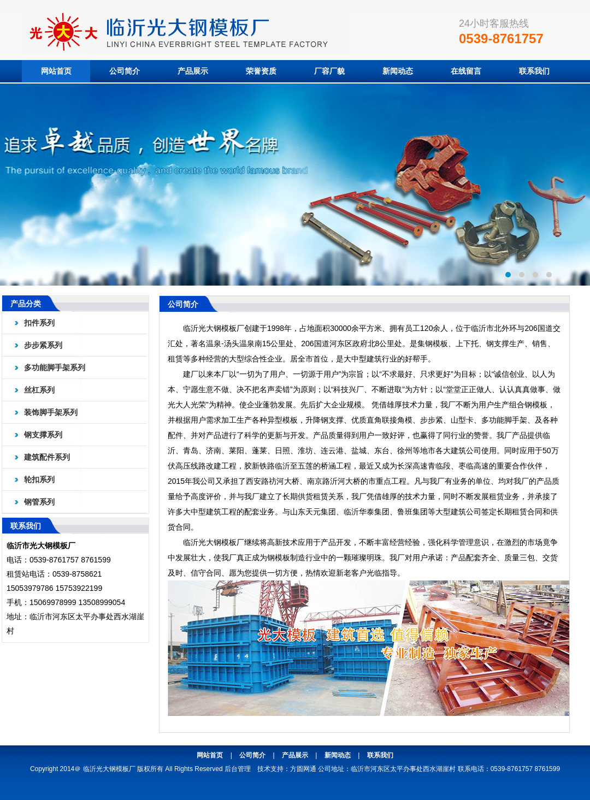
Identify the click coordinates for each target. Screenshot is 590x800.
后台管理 (238, 769)
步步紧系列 (43, 345)
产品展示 (193, 71)
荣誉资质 (261, 71)
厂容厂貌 (329, 71)
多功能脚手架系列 (54, 367)
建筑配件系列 (47, 457)
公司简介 (124, 71)
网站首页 (56, 71)
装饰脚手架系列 (51, 412)
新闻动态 (397, 71)
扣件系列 (39, 322)
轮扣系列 (39, 479)
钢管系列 (39, 501)
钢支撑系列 (43, 434)
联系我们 (534, 71)
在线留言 (466, 71)
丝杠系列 (39, 390)
